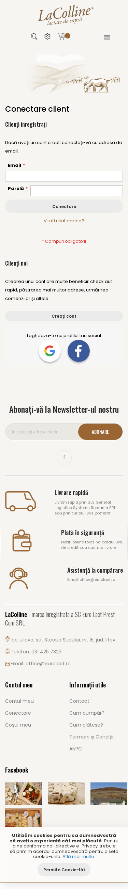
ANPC (75, 748)
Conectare (18, 713)
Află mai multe (78, 856)
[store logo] (64, 14)
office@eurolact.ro (48, 663)
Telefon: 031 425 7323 (36, 651)
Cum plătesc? (86, 724)
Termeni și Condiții (91, 736)
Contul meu (19, 701)
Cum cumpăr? (86, 713)
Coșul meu (18, 724)
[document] (64, 854)
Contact (79, 701)
